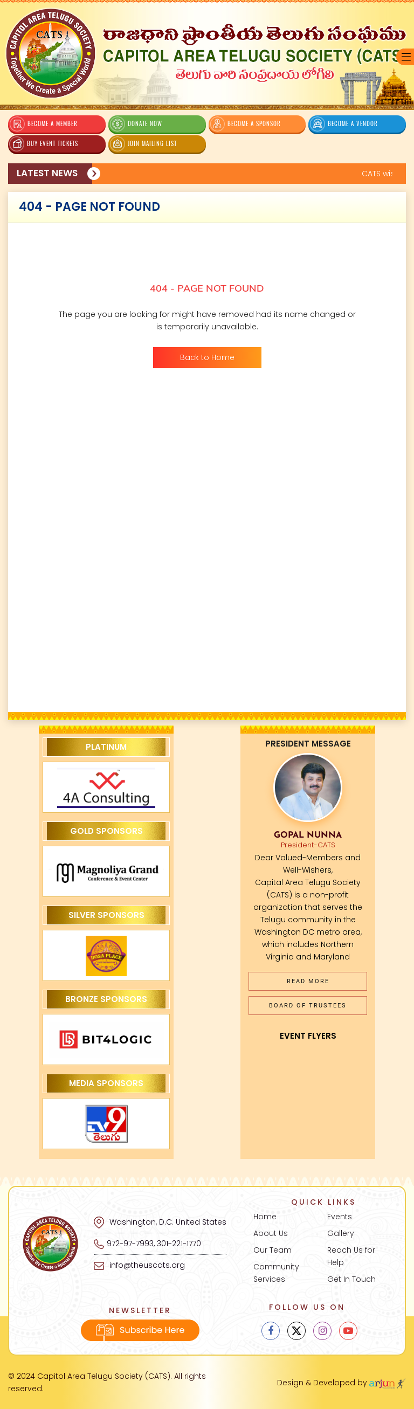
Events (339, 1216)
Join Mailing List (143, 143)
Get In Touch (351, 1279)
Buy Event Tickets (43, 143)
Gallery (340, 1233)
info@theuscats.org (139, 1265)
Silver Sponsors (106, 915)
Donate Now (135, 124)
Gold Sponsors (106, 831)
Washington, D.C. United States (160, 1222)
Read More (308, 981)
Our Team (272, 1250)
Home (265, 1216)
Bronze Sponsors (106, 999)
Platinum (106, 746)
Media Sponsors (106, 1083)
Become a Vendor (343, 124)
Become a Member (43, 124)
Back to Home (207, 357)
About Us (270, 1233)
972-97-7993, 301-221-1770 (154, 1243)
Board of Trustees (308, 1005)
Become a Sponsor (245, 124)
